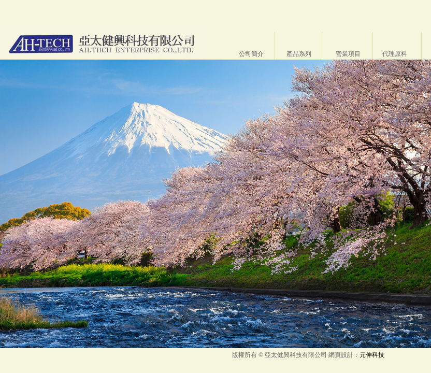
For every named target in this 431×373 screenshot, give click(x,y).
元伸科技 (372, 354)
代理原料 (394, 54)
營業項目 (348, 54)
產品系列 (298, 54)
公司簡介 (251, 54)
